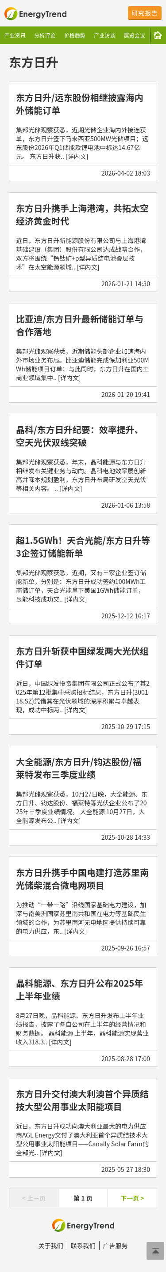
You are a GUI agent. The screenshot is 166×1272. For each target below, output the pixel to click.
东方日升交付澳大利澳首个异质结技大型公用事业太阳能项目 (82, 1100)
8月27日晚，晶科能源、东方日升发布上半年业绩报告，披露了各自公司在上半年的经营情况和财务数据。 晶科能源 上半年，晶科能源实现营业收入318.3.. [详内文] (82, 1028)
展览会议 (134, 35)
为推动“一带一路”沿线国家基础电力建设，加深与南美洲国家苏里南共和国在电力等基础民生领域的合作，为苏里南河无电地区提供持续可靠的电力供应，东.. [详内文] (81, 917)
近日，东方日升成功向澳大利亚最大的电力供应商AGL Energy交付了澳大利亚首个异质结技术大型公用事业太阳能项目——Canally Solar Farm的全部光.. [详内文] (82, 1139)
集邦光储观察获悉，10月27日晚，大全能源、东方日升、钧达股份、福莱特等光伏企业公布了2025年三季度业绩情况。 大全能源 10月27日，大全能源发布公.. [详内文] (81, 807)
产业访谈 (104, 35)
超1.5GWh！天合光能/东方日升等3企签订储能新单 (83, 546)
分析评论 (44, 35)
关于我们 (51, 1245)
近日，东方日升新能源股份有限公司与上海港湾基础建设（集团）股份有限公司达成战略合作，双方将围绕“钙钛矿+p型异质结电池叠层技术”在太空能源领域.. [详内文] (81, 253)
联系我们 (83, 1245)
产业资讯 (15, 35)
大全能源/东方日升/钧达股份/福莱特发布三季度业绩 (78, 768)
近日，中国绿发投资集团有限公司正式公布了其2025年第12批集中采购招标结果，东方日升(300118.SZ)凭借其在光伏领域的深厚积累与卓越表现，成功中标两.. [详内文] (83, 696)
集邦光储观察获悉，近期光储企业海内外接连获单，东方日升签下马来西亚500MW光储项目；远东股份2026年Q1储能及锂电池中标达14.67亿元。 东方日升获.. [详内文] (82, 143)
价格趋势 (74, 35)
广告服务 (115, 1245)
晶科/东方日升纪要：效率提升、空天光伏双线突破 (79, 436)
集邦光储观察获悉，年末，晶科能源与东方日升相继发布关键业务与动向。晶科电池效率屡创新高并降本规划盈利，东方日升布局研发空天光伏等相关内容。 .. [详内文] (81, 475)
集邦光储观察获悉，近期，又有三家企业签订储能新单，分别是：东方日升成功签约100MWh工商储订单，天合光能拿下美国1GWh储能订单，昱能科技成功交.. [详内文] (81, 585)
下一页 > (132, 1197)
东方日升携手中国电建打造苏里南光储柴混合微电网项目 (82, 878)
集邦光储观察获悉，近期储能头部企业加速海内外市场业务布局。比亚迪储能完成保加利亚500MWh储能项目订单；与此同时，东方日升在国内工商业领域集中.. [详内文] (82, 364)
